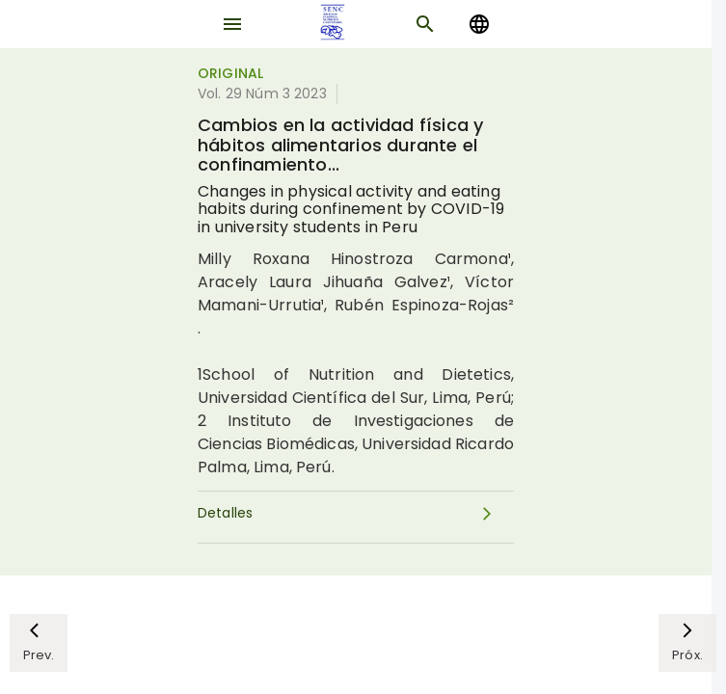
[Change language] (479, 24)
